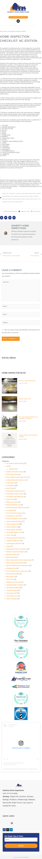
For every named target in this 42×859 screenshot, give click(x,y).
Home (1, 31)
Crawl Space (10, 483)
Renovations (10, 576)
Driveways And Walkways (15, 496)
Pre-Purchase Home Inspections (17, 571)
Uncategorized (11, 593)
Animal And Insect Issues (15, 472)
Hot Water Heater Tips (14, 532)
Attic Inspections (12, 474)
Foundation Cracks (12, 516)
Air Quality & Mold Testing (15, 463)
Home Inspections (12, 524)
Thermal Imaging (12, 590)
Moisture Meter (11, 554)
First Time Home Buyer (14, 513)
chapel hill (5, 193)
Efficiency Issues (12, 502)
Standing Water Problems (15, 585)
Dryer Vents (10, 499)
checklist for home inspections (26, 193)
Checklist (12, 469)
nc (33, 196)
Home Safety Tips (12, 530)
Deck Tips (9, 488)
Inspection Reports (12, 541)
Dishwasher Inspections (14, 491)
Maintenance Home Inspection (16, 549)
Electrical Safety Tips (13, 505)
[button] (20, 21)
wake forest (19, 202)
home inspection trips (25, 196)
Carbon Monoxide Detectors (15, 480)
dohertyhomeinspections (19, 769)
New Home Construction (14, 563)
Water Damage (11, 599)
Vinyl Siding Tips (12, 596)
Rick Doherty (6, 769)
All (7, 466)
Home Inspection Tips (13, 521)
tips (39, 199)
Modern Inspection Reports (15, 552)
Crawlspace (10, 485)
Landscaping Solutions (14, 543)
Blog (5, 31)
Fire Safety (10, 510)
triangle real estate (8, 202)
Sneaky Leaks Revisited (27, 380)
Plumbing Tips (11, 568)
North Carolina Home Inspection (17, 565)
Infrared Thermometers (14, 538)
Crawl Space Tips (25, 399)
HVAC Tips (10, 535)
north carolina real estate (16, 199)
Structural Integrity (12, 587)
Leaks (8, 546)
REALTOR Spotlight (12, 574)
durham (15, 196)
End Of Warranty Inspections (16, 507)
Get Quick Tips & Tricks (13, 836)
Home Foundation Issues (14, 518)
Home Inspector (11, 527)
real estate (34, 199)
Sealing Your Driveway (13, 582)
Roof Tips (9, 579)
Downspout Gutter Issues (15, 494)
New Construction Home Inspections (18, 560)
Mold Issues (10, 557)
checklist (12, 193)
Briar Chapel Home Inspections (16, 477)
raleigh (27, 199)
